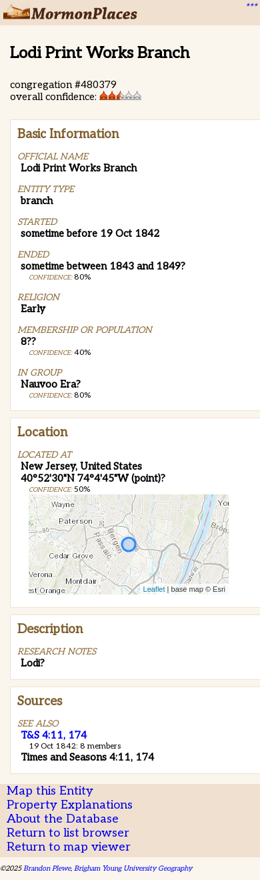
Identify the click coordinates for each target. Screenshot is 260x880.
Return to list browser (68, 833)
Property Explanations (70, 805)
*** (251, 7)
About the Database (63, 819)
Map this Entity (50, 791)
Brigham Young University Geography (133, 868)
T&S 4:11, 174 (54, 735)
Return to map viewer (69, 847)
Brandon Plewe (47, 868)
